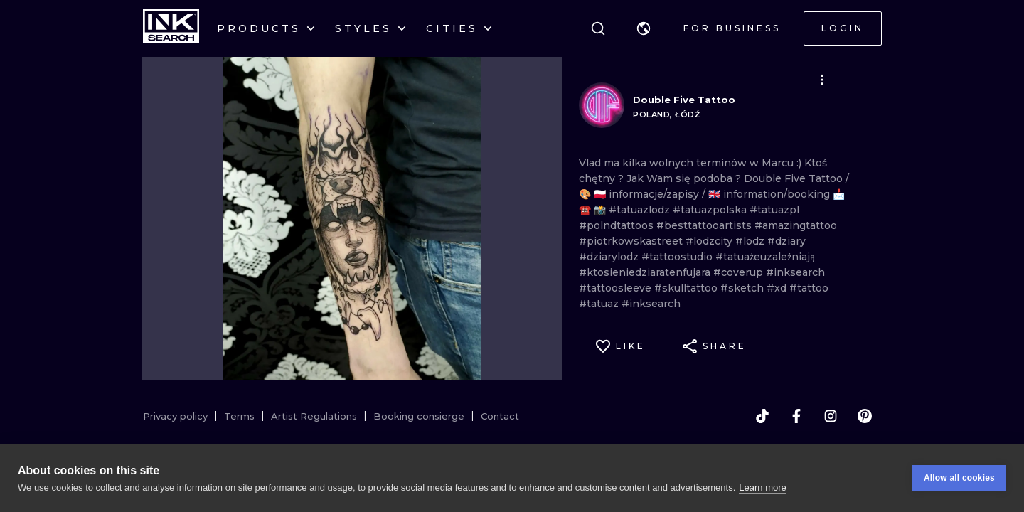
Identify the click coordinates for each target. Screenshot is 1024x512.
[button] (643, 28)
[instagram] (831, 416)
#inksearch (795, 272)
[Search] (598, 28)
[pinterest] (865, 416)
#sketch (743, 288)
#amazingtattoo (795, 225)
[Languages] (643, 28)
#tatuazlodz (641, 209)
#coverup (739, 272)
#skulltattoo (687, 288)
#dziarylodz (610, 256)
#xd (778, 288)
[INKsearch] (171, 28)
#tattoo (808, 288)
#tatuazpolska (711, 209)
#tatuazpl (774, 209)
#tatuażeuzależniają (765, 256)
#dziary (786, 241)
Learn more (762, 488)
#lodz (751, 241)
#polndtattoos (617, 225)
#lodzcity (710, 241)
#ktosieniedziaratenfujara (646, 272)
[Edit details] (822, 80)
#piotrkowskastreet (632, 241)
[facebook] (796, 416)
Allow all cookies (959, 479)
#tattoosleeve (616, 288)
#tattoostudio (678, 256)
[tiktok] (762, 416)
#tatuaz (600, 303)
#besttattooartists (705, 225)
